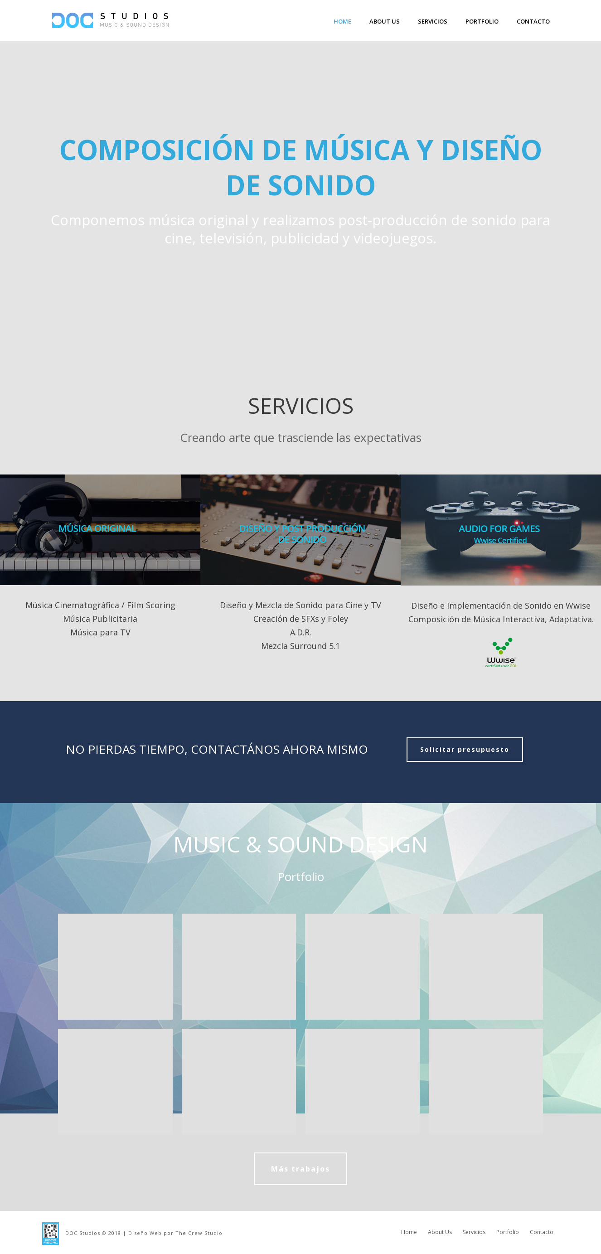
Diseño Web (145, 1233)
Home (342, 21)
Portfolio (482, 21)
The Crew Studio (199, 1233)
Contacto (533, 21)
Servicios (432, 21)
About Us (384, 21)
